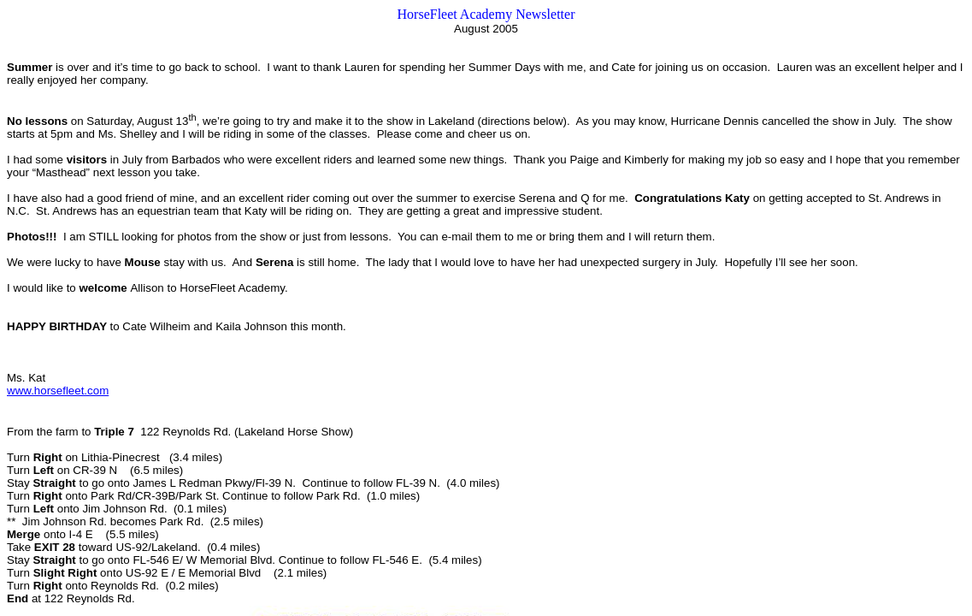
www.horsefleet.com (58, 390)
